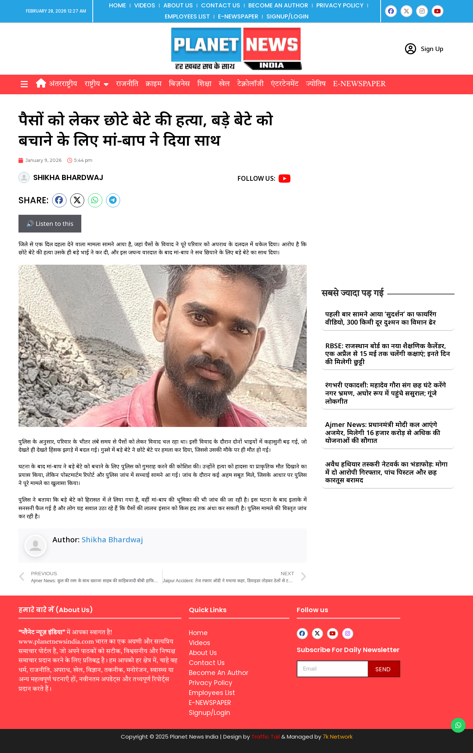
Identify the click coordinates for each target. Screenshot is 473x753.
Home (117, 5)
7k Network (338, 736)
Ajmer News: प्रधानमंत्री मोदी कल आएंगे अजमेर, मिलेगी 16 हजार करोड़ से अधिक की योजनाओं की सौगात (382, 432)
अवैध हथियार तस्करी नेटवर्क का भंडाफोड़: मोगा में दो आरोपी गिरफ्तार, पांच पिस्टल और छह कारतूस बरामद (386, 471)
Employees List (187, 16)
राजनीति (127, 84)
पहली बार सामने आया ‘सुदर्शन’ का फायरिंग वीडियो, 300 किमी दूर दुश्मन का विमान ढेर (380, 317)
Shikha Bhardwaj (112, 540)
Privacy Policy (340, 5)
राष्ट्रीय (97, 84)
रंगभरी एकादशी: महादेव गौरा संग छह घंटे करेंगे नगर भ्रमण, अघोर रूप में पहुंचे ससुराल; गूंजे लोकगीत (385, 392)
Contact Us (220, 5)
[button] (24, 84)
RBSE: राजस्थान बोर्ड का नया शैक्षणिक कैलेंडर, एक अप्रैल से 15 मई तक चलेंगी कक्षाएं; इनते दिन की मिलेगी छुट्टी (387, 353)
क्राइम (153, 84)
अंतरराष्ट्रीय (63, 84)
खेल (224, 84)
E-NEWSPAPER (238, 16)
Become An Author (278, 5)
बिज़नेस (179, 84)
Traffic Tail (265, 736)
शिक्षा (204, 84)
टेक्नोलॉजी (250, 84)
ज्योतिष (316, 84)
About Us (178, 5)
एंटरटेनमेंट (285, 84)
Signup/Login (287, 16)
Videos (144, 5)
